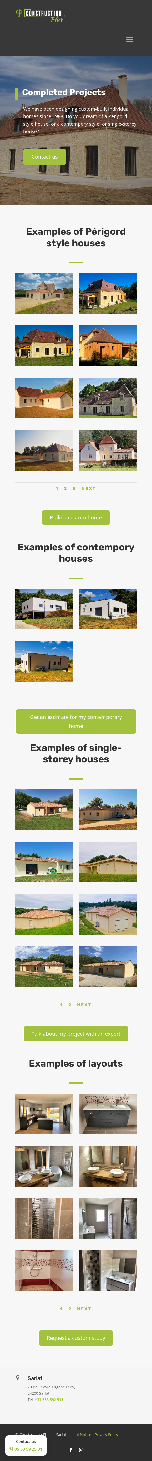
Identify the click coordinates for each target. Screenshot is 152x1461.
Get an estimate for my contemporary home (76, 721)
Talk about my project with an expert (76, 1033)
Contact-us (45, 156)
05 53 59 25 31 (25, 1449)
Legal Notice (80, 1434)
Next (89, 488)
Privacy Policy (106, 1434)
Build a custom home (76, 517)
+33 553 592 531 (49, 1399)
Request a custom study (76, 1337)
